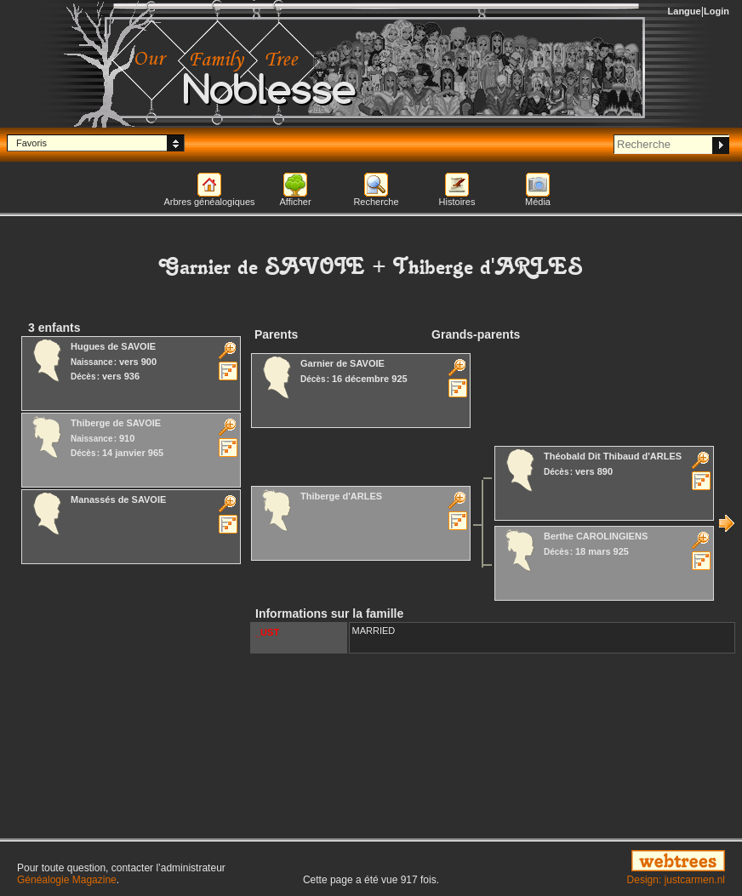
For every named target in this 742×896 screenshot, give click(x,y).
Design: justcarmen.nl (676, 880)
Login (716, 11)
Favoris (31, 143)
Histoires (457, 202)
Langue (684, 11)
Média (538, 202)
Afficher (295, 202)
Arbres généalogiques (208, 202)
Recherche (375, 202)
